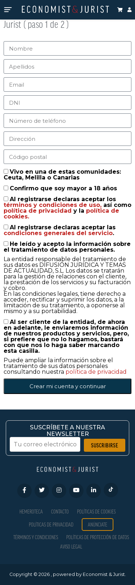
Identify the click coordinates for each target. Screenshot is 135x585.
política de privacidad (38, 210)
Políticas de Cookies (96, 511)
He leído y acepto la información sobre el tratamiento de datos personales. (67, 246)
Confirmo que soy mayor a (63, 188)
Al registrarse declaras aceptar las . (60, 230)
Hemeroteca (31, 511)
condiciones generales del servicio (58, 233)
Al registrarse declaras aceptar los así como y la (67, 208)
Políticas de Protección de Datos (97, 537)
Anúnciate (97, 524)
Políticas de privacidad (51, 524)
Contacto (60, 511)
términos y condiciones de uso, (53, 205)
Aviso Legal (71, 546)
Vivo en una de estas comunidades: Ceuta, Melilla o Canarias (62, 174)
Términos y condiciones (35, 537)
